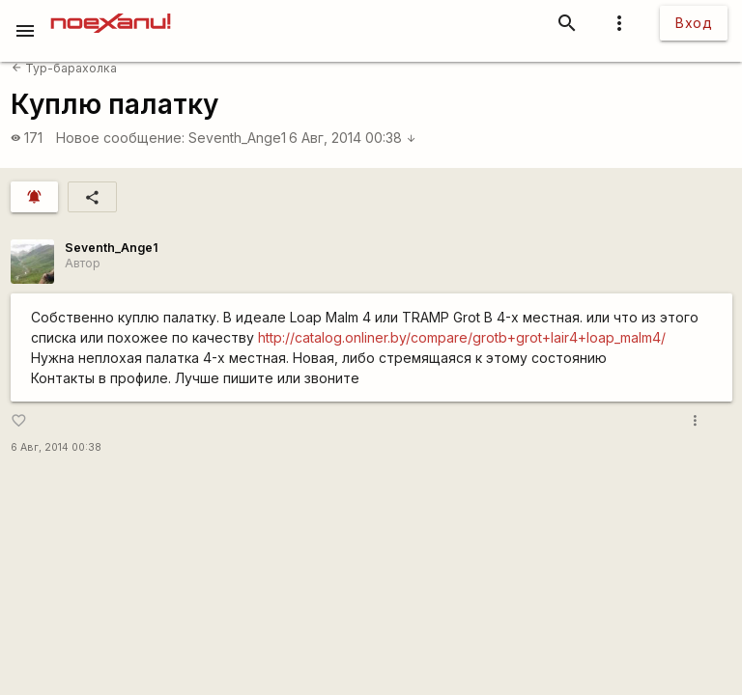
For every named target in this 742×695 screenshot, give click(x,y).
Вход (693, 22)
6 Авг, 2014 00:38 (352, 137)
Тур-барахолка (64, 68)
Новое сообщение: (120, 137)
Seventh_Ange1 (237, 137)
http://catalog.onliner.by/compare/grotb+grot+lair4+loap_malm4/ (462, 337)
